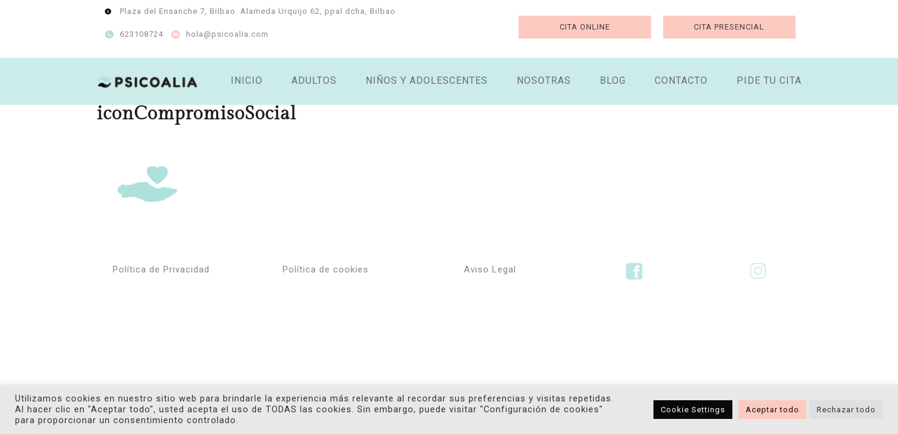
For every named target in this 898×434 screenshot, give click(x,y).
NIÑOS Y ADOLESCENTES (427, 80)
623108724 (141, 34)
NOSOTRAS (544, 80)
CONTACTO (681, 80)
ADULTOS (314, 80)
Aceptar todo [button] (772, 409)
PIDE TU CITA (769, 80)
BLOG (613, 80)
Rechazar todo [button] (846, 409)
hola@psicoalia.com (227, 34)
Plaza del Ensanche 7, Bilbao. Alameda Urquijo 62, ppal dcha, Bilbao (258, 11)
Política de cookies (325, 269)
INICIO (247, 80)
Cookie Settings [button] (693, 409)
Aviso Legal (490, 269)
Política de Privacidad (161, 269)
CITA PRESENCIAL (729, 26)
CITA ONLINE (585, 26)
